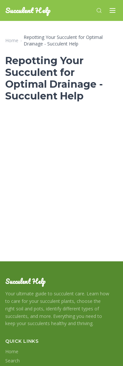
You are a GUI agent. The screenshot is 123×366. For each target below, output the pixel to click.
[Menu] (112, 10)
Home (11, 40)
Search (12, 360)
